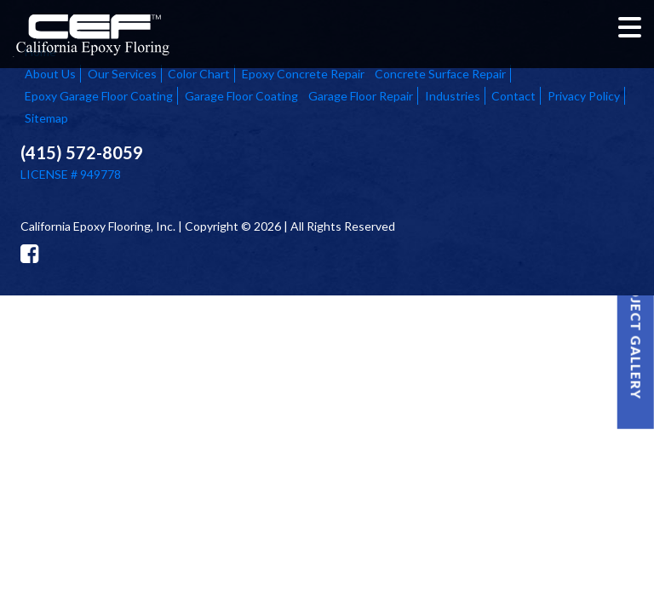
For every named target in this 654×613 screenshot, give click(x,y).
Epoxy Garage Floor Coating (99, 96)
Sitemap (46, 118)
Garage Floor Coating (241, 96)
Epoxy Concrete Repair (303, 73)
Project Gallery (636, 333)
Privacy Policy (584, 96)
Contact (513, 96)
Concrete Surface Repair (440, 73)
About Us (50, 73)
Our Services (122, 73)
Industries (452, 96)
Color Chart (199, 73)
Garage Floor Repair (360, 96)
